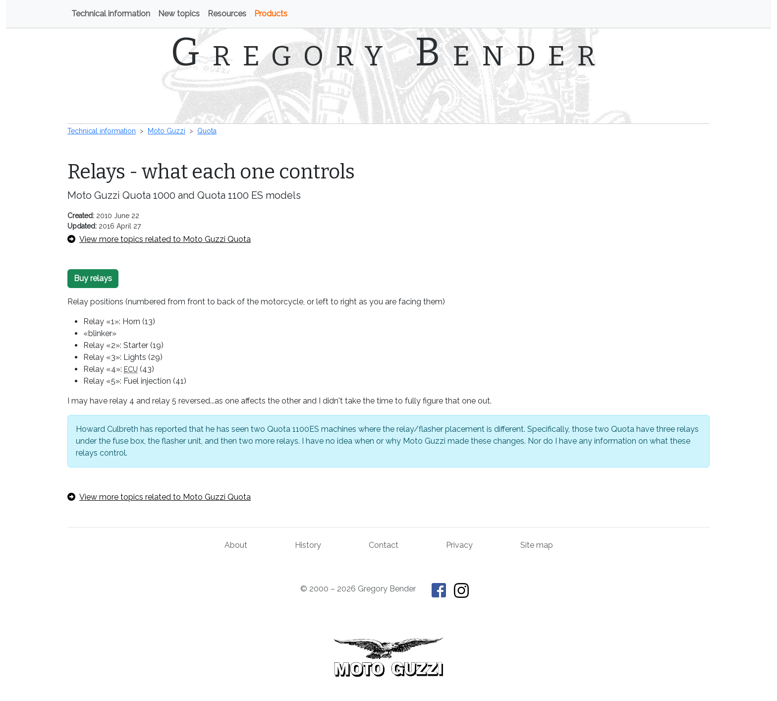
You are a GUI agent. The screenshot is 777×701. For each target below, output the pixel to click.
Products (270, 13)
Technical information (110, 13)
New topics (179, 13)
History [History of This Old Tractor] (308, 545)
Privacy (459, 545)
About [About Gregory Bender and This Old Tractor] (235, 545)
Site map (536, 545)
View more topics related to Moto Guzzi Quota (159, 239)
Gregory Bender (388, 52)
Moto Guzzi (166, 131)
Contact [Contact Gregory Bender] (383, 545)
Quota (207, 131)
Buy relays (93, 278)
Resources (227, 13)
